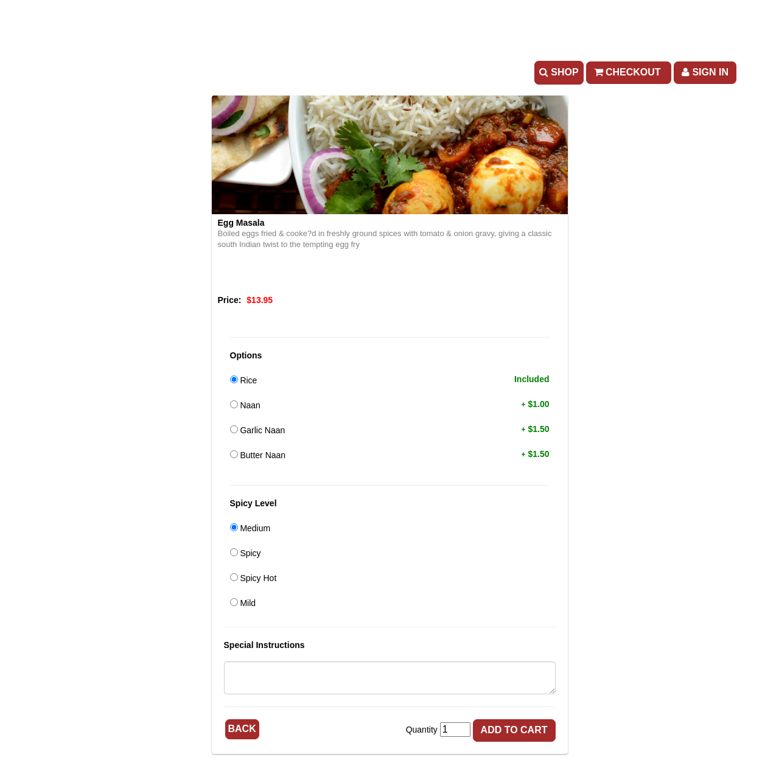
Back (242, 728)
